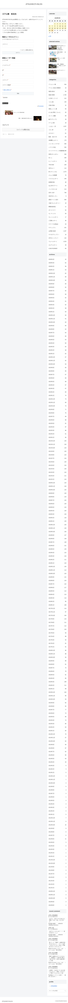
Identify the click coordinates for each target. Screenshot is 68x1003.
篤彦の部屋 (5, 103)
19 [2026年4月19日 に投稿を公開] (65, 28)
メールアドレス (6, 65)
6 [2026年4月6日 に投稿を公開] (49, 26)
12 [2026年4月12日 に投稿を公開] (65, 26)
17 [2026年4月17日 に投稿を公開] (60, 28)
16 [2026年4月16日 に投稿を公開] (57, 28)
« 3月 (49, 36)
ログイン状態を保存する (27, 50)
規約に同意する (7, 89)
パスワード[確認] (6, 84)
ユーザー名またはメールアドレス (10, 39)
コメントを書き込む (23, 129)
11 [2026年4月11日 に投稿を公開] (62, 26)
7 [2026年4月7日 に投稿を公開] (52, 26)
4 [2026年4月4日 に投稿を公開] (62, 23)
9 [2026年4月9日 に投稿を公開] (57, 26)
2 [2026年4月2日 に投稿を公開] (57, 23)
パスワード (5, 44)
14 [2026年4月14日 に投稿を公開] (52, 28)
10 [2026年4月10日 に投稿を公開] (60, 26)
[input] (57, 990)
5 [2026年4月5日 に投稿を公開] (65, 23)
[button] (65, 990)
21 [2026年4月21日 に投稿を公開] (52, 30)
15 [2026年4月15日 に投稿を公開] (55, 28)
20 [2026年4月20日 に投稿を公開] (49, 30)
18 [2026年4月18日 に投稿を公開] (62, 28)
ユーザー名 (5, 60)
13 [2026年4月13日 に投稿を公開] (49, 28)
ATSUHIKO (54, 986)
